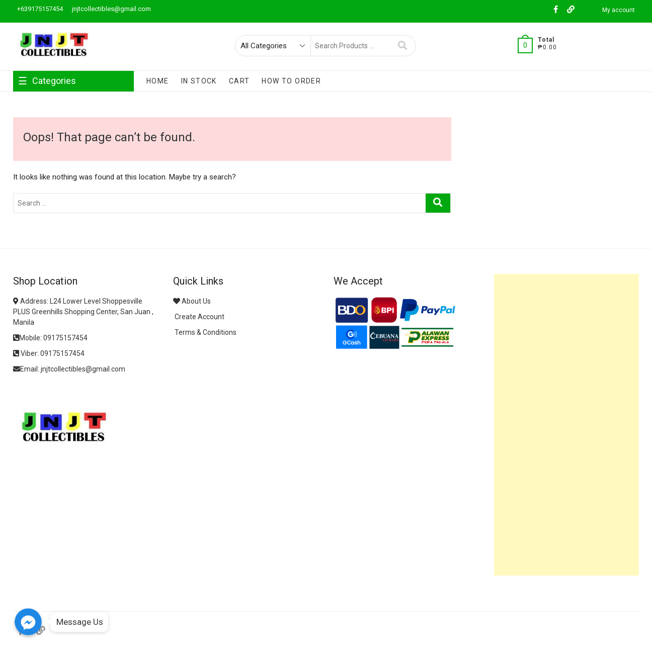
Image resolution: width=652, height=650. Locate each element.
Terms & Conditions (204, 332)
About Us (192, 301)
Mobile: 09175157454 (50, 338)
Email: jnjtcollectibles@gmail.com (69, 369)
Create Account (198, 317)
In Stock (199, 81)
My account (618, 10)
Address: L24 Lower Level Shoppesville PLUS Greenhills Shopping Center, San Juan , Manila (83, 311)
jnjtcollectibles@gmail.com (110, 9)
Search (403, 46)
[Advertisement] (566, 425)
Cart (239, 81)
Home (157, 81)
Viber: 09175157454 (49, 353)
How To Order (291, 81)
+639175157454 (39, 9)
